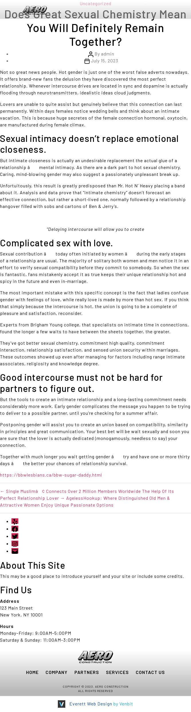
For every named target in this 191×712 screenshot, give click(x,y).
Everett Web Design (90, 703)
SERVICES (117, 672)
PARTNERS (86, 672)
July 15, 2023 (104, 60)
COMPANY (57, 672)
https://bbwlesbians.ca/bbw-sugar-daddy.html (51, 474)
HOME (32, 672)
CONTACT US (150, 672)
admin (107, 53)
